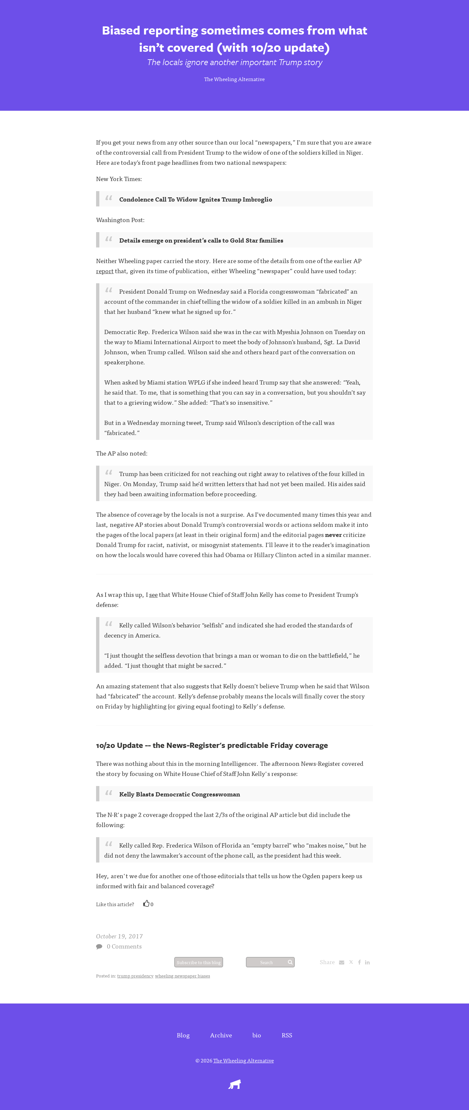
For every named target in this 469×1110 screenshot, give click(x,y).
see (153, 594)
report (105, 270)
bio (256, 1035)
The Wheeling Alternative (234, 79)
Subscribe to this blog (198, 962)
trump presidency (135, 975)
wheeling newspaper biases (182, 975)
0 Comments (124, 946)
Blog (183, 1035)
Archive (221, 1035)
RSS (287, 1035)
